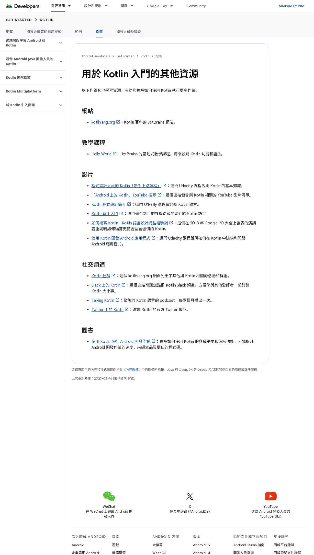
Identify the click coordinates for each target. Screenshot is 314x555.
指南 (159, 56)
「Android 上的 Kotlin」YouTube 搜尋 (123, 195)
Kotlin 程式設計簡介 (108, 204)
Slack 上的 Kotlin (105, 285)
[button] (29, 42)
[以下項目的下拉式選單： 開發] (134, 6)
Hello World (101, 154)
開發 (124, 6)
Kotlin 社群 (100, 276)
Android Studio (291, 6)
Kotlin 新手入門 (104, 213)
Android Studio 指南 (248, 545)
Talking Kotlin (102, 300)
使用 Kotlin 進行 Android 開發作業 (120, 341)
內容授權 (132, 370)
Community (196, 6)
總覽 (9, 31)
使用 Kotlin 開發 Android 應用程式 (120, 238)
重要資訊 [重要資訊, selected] (58, 6)
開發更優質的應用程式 (44, 31)
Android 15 (201, 545)
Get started (19, 20)
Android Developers (96, 56)
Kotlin (47, 20)
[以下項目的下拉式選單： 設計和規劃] (108, 6)
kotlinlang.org (103, 122)
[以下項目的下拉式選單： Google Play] (173, 6)
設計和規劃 (92, 6)
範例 (78, 31)
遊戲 (115, 545)
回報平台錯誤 (284, 545)
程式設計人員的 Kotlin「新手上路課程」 (126, 186)
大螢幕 (157, 545)
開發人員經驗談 (128, 31)
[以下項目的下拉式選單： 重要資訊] (71, 6)
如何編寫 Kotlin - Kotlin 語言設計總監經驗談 (129, 223)
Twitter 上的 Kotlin (107, 309)
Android (78, 545)
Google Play (157, 6)
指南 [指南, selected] (99, 31)
